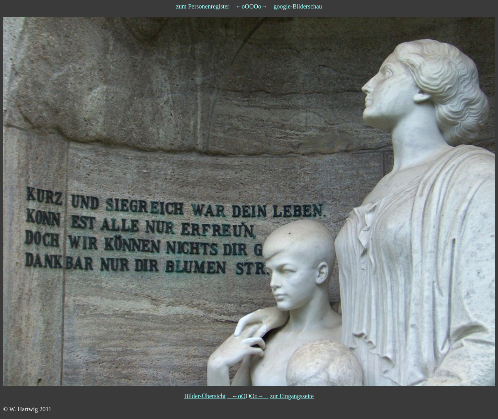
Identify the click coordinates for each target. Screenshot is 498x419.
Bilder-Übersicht (205, 396)
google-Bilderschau (298, 6)
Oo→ (263, 6)
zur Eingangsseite (292, 396)
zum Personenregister (202, 6)
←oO (240, 6)
